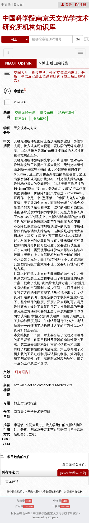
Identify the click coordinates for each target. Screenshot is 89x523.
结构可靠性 (66, 112)
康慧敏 (19, 91)
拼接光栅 (46, 112)
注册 (80, 5)
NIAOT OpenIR (18, 63)
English (19, 4)
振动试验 (40, 118)
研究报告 (21, 372)
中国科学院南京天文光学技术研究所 (56, 513)
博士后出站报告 (55, 63)
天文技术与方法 (25, 128)
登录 (67, 5)
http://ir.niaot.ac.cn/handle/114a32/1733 (43, 385)
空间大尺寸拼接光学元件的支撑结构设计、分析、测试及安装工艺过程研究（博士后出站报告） (49, 76)
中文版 (6, 4)
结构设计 (21, 118)
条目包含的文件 (18, 457)
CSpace (53, 517)
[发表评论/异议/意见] (73, 473)
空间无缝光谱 (25, 112)
